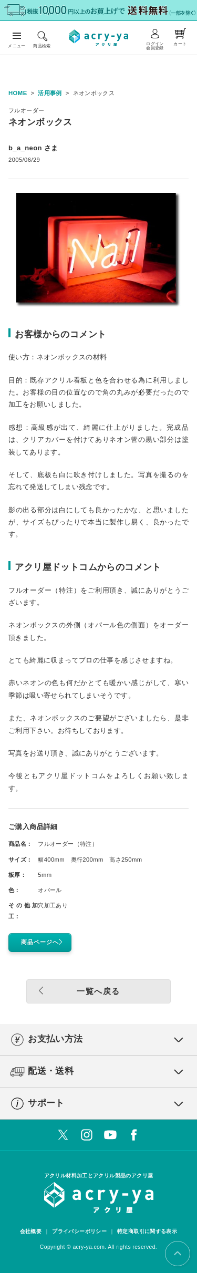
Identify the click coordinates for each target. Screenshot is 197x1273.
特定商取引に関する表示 (147, 1231)
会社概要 (31, 1231)
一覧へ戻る (76, 990)
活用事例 (50, 93)
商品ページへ (44, 942)
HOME (17, 93)
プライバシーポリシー (79, 1231)
